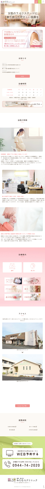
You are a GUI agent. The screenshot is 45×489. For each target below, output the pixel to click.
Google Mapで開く (22, 406)
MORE (22, 76)
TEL (40, 2)
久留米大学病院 (11, 426)
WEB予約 (36, 2)
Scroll (43, 486)
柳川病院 (11, 429)
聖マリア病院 (32, 426)
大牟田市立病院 (32, 429)
